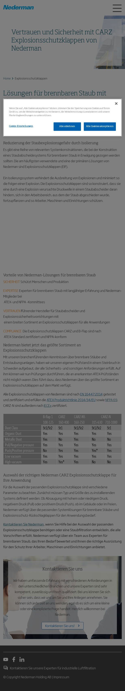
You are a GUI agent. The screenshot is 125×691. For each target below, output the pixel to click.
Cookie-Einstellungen (21, 126)
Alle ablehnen (67, 126)
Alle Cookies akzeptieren (100, 126)
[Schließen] (116, 103)
